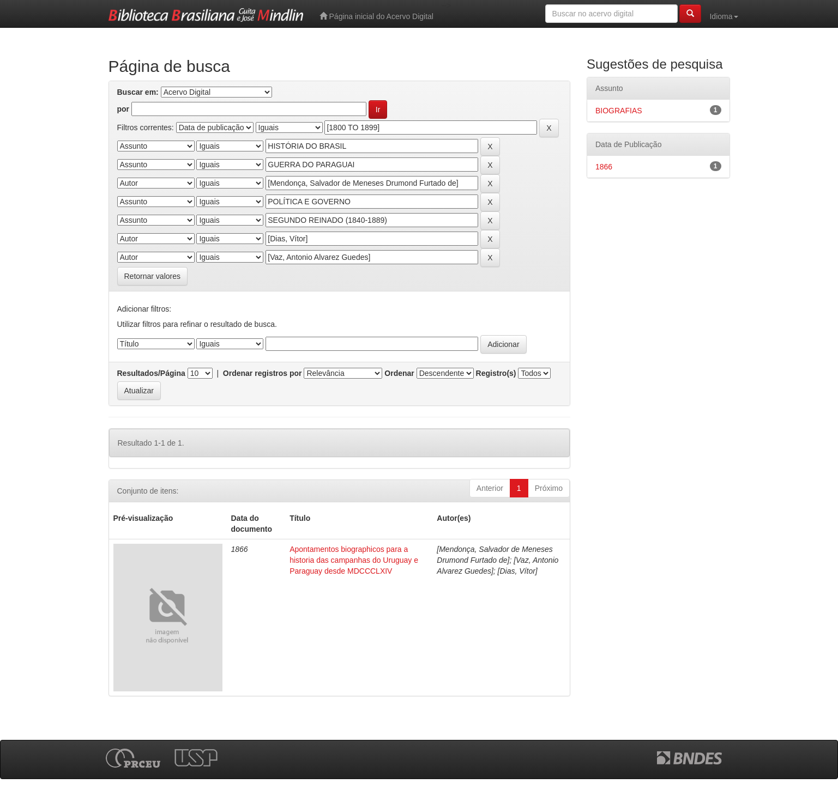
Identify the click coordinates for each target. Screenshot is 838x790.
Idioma (723, 16)
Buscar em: (138, 92)
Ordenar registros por (262, 373)
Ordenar (399, 373)
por (123, 109)
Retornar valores (152, 276)
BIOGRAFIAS (618, 110)
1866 (603, 166)
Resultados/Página (151, 373)
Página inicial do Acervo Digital (376, 16)
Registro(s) (496, 373)
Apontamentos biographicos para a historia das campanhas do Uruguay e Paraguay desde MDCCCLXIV (354, 560)
